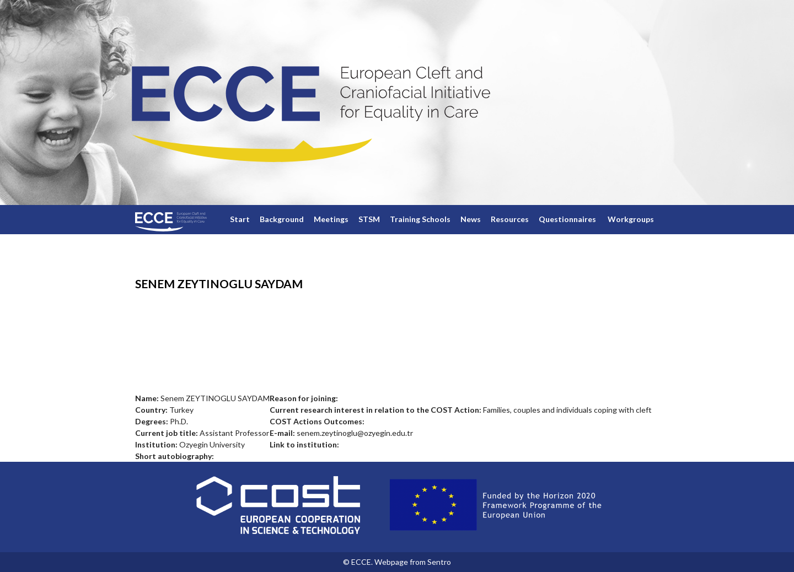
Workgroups (631, 219)
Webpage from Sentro (412, 561)
